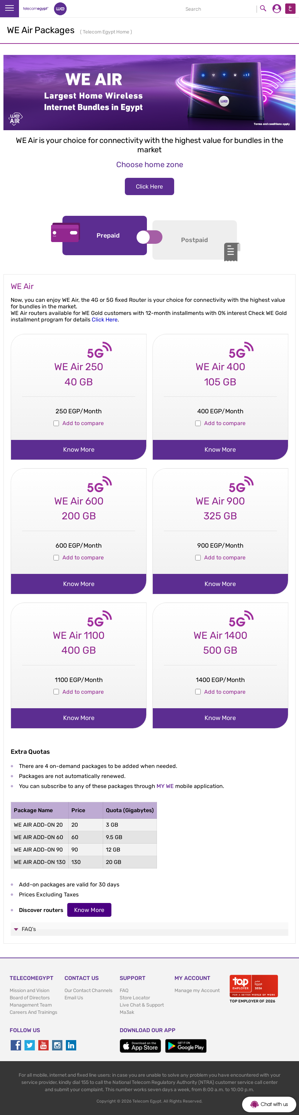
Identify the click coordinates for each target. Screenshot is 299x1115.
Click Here (149, 186)
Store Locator (135, 998)
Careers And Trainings (33, 1012)
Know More (89, 909)
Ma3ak (127, 1012)
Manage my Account (197, 990)
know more (78, 449)
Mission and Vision (29, 990)
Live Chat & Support (142, 1005)
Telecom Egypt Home (106, 32)
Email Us (73, 998)
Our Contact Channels (88, 990)
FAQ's (29, 929)
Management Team (31, 1005)
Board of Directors (30, 998)
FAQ (124, 990)
